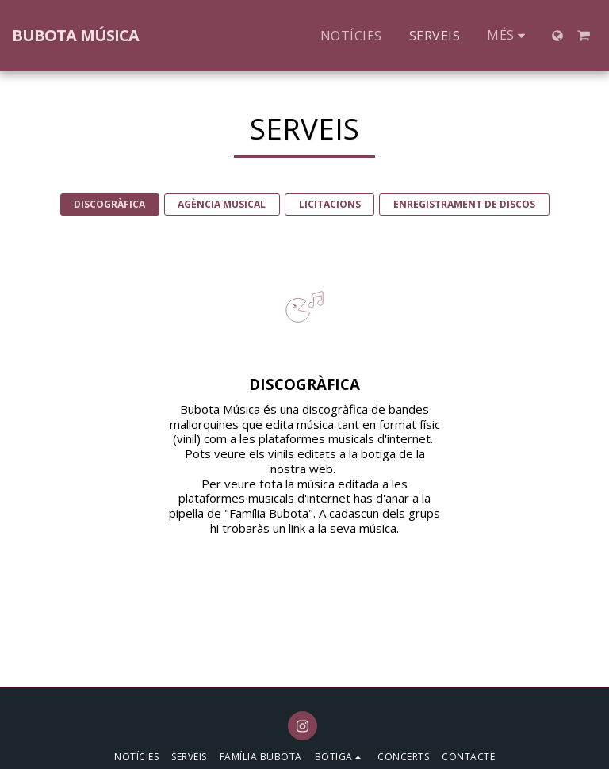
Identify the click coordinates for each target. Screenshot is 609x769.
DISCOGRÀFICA (109, 204)
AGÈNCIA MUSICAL (222, 204)
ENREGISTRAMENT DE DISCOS (464, 204)
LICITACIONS (330, 204)
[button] (583, 36)
